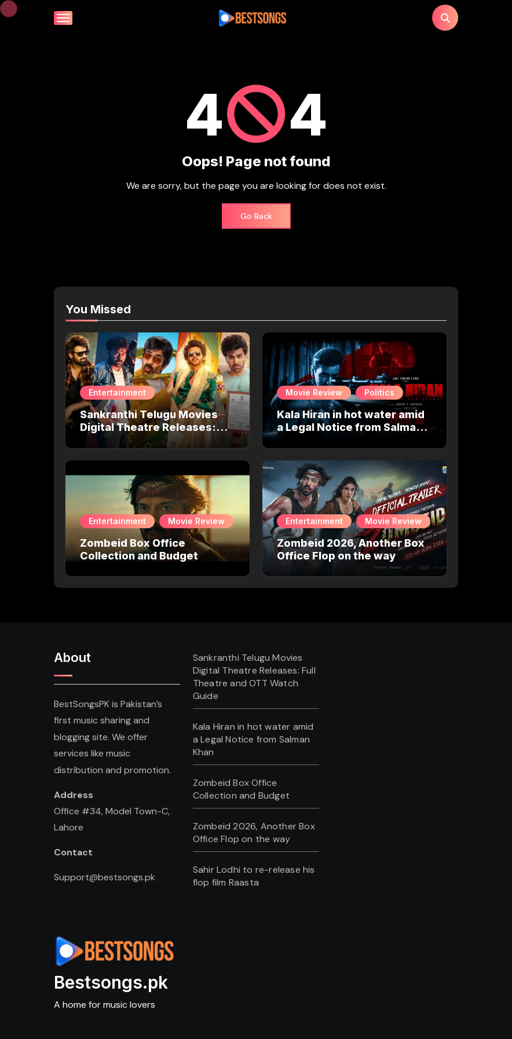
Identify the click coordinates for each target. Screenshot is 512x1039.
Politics (379, 392)
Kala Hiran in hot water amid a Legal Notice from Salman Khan (351, 426)
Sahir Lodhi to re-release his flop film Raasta (254, 876)
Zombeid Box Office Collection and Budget (139, 549)
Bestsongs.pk (111, 982)
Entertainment (117, 392)
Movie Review (314, 392)
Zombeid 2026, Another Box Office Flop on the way (351, 549)
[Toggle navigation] (63, 18)
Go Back (256, 216)
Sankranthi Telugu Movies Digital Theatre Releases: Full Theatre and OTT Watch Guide (153, 433)
